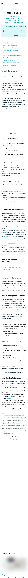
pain (11, 143)
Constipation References (10, 65)
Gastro (9, 20)
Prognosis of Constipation (10, 60)
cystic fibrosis (6, 236)
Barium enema (7, 269)
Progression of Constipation (10, 50)
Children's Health (9, 18)
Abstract (9, 398)
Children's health (14, 16)
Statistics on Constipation (10, 45)
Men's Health (17, 20)
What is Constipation (8, 43)
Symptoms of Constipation (10, 53)
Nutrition (7, 22)
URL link (12, 386)
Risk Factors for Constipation (11, 48)
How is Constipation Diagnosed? (11, 57)
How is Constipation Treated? (11, 62)
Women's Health (18, 22)
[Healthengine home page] (14, 3)
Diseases (20, 18)
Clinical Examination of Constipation (12, 55)
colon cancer (11, 243)
